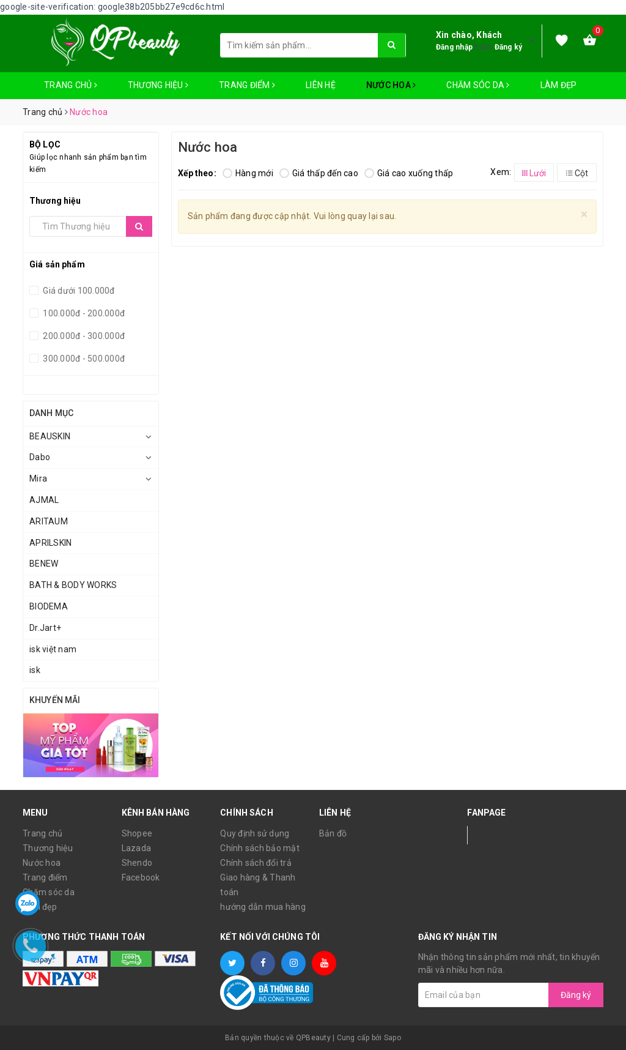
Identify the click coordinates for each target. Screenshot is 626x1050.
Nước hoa (391, 85)
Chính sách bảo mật (260, 848)
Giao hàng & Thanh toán (257, 885)
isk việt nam (52, 649)
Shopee (137, 833)
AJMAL (44, 500)
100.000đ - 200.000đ (83, 313)
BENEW (43, 563)
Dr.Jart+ (45, 628)
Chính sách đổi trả (256, 863)
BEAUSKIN (49, 436)
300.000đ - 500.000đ (83, 358)
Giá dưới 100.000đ (78, 291)
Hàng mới (248, 173)
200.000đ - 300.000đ (83, 336)
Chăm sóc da (477, 85)
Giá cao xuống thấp (409, 173)
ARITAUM (48, 521)
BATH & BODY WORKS (73, 585)
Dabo (39, 457)
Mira (38, 478)
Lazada (137, 848)
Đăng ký (509, 47)
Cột (577, 173)
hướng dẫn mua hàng (263, 907)
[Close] (584, 214)
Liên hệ (321, 85)
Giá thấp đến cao (318, 173)
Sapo (392, 1037)
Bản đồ (333, 833)
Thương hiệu (158, 85)
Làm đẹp (558, 85)
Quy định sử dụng (254, 833)
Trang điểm (247, 85)
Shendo (137, 863)
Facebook (141, 877)
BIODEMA (48, 606)
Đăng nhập (454, 47)
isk (34, 670)
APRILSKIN (50, 543)
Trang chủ (70, 85)
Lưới (534, 173)
